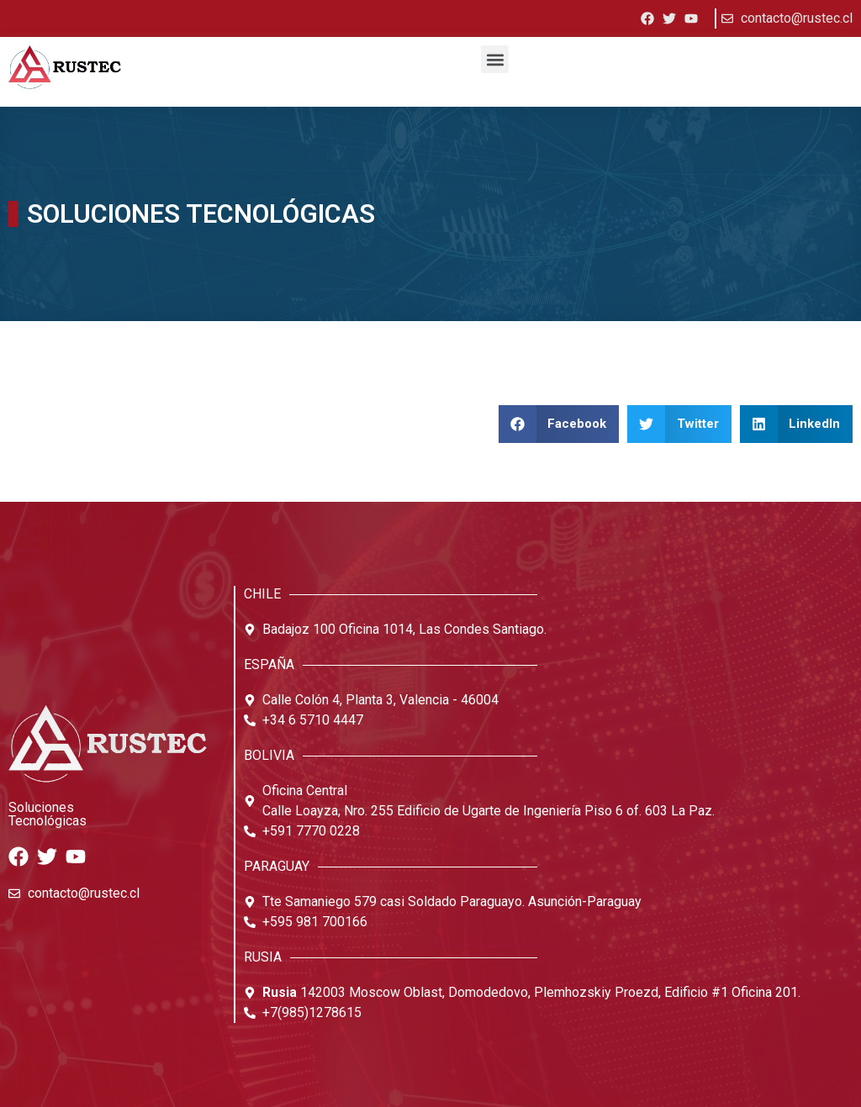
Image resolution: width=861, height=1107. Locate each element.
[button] (495, 59)
